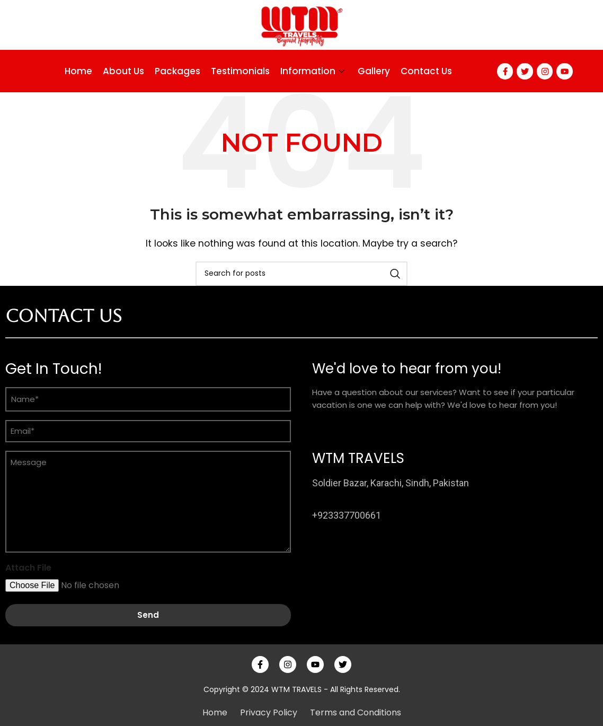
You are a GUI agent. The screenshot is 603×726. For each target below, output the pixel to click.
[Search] (301, 273)
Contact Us (424, 71)
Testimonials (238, 71)
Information (312, 71)
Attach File (28, 568)
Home (77, 71)
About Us (122, 71)
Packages (176, 71)
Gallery (372, 71)
